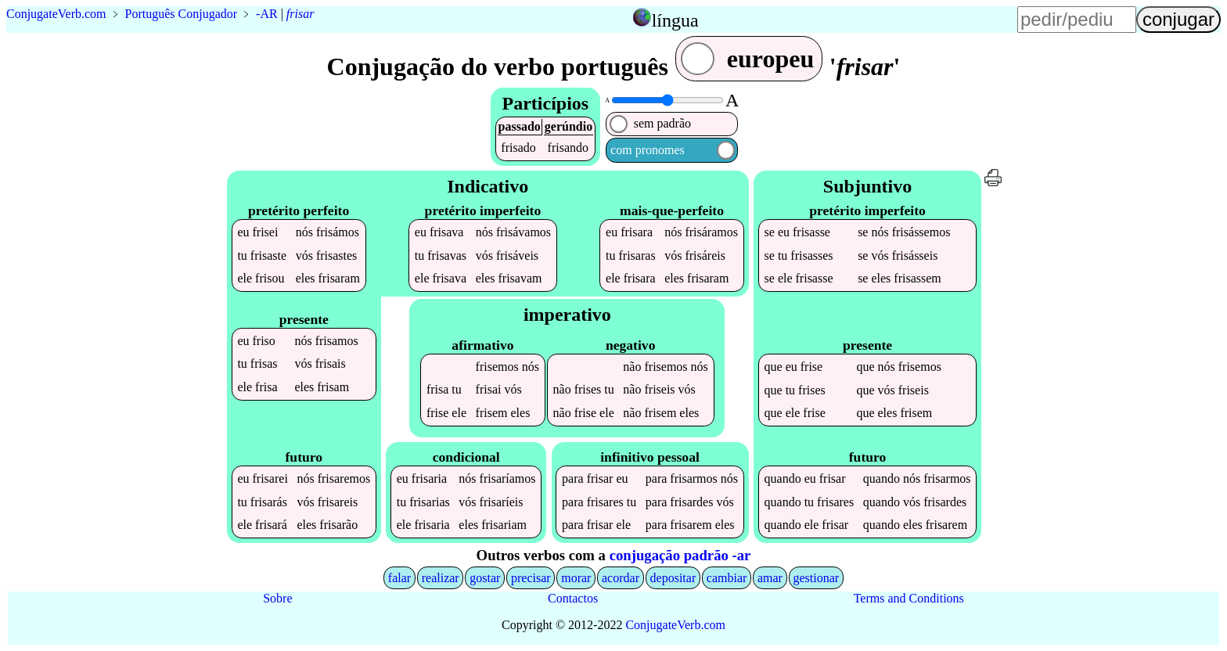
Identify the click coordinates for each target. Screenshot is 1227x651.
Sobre (277, 598)
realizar (440, 577)
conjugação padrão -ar (680, 555)
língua (675, 20)
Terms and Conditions (909, 598)
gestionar (816, 577)
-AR (267, 13)
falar (399, 577)
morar (576, 577)
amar (770, 577)
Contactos (573, 598)
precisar (531, 577)
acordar (620, 577)
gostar (485, 577)
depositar (673, 577)
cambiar (727, 577)
